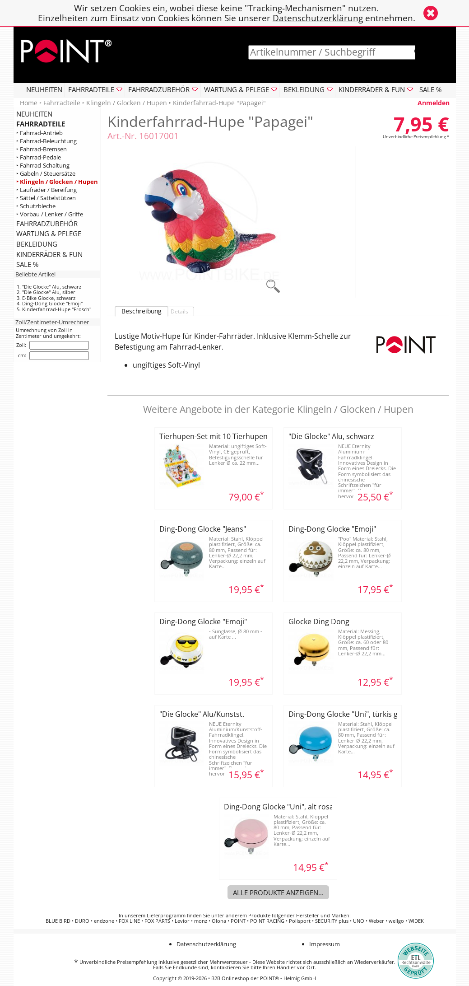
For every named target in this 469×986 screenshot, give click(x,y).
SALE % (430, 89)
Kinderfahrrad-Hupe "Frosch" (56, 309)
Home (28, 102)
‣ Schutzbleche (36, 206)
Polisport (300, 921)
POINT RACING (267, 921)
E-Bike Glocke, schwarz (48, 297)
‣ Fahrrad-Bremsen (41, 149)
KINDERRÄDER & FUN (49, 254)
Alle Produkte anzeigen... (278, 892)
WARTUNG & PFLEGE (48, 233)
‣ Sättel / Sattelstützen (46, 198)
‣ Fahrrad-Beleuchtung (46, 141)
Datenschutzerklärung (318, 17)
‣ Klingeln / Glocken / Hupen (57, 182)
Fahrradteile (61, 102)
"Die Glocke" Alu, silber (48, 292)
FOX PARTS (157, 921)
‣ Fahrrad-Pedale (38, 157)
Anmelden (434, 102)
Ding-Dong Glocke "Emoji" (52, 303)
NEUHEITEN (44, 89)
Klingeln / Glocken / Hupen (126, 102)
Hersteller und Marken (322, 915)
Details (179, 311)
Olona (219, 921)
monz (200, 921)
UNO (358, 921)
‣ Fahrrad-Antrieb (39, 133)
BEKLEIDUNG (36, 243)
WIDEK (416, 921)
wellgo (396, 921)
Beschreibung (141, 311)
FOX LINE (129, 921)
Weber (376, 921)
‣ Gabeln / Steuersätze (45, 174)
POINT (238, 921)
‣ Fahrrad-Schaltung (43, 165)
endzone (104, 921)
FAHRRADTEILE (40, 123)
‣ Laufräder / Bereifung (46, 190)
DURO (82, 921)
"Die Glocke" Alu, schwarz (51, 286)
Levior (182, 921)
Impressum (324, 944)
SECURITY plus (331, 921)
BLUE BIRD (58, 921)
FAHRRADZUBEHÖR (47, 223)
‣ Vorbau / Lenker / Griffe (49, 214)
